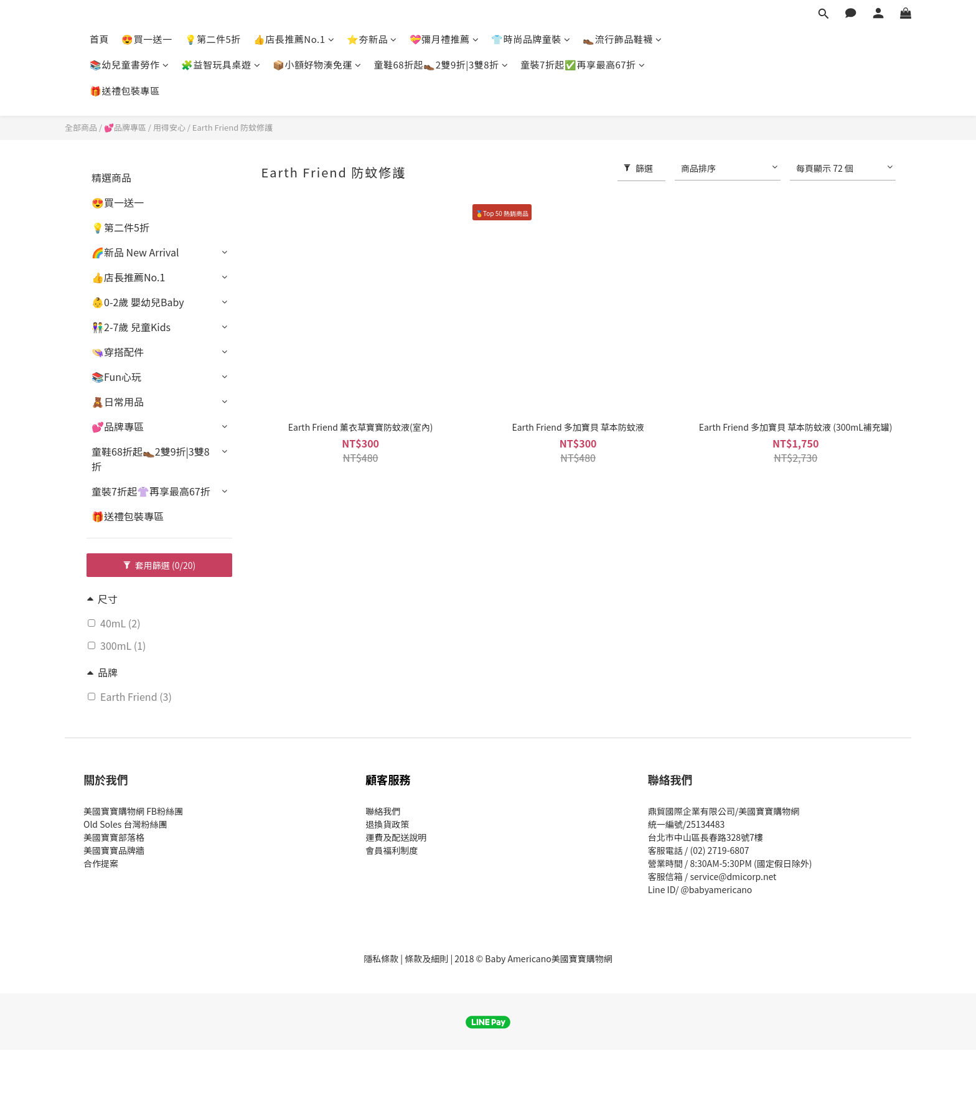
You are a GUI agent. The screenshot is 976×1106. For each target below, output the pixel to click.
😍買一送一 (146, 38)
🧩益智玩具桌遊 (220, 64)
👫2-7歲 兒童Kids (131, 326)
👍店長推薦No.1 (293, 38)
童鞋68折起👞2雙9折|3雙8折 (441, 64)
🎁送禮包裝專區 (125, 90)
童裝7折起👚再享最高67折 (151, 491)
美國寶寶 (100, 850)
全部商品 (81, 127)
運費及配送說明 (395, 837)
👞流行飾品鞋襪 (622, 38)
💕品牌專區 (125, 127)
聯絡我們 (382, 811)
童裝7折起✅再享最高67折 (582, 64)
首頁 (99, 38)
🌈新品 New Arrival (135, 252)
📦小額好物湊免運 (317, 64)
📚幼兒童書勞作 (129, 64)
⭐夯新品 (372, 38)
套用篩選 (159, 565)
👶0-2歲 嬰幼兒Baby (138, 301)
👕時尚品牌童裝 (530, 38)
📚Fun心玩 (116, 376)
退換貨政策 (387, 824)
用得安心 (169, 127)
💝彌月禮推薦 (444, 38)
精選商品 (111, 177)
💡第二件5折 (213, 38)
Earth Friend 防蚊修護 (232, 127)
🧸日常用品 (118, 401)
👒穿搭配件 (118, 351)
